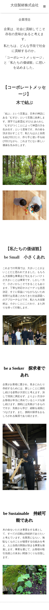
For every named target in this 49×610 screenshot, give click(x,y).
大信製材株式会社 (24, 5)
